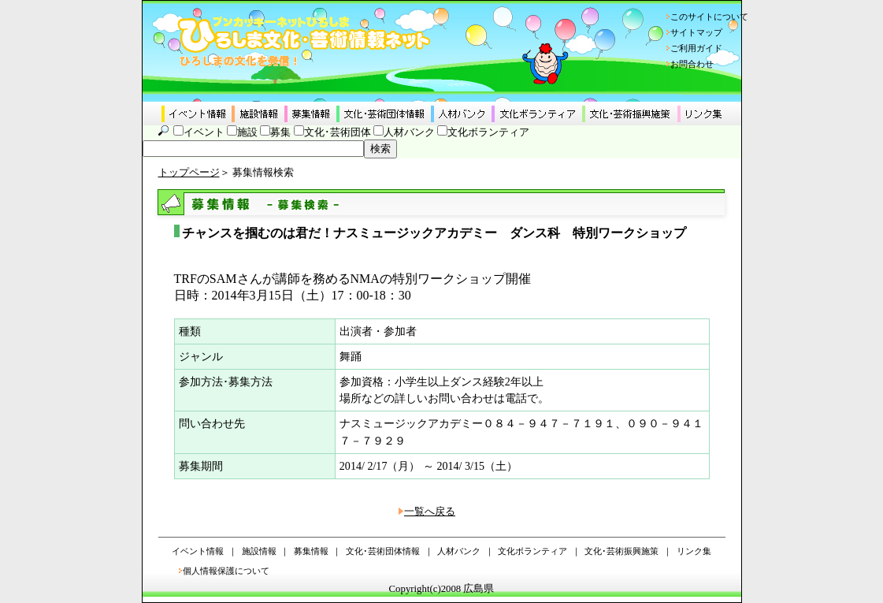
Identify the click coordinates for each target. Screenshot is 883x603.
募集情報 (311, 551)
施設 (247, 132)
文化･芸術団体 (337, 132)
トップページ (189, 172)
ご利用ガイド (696, 48)
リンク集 (694, 551)
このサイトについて (709, 16)
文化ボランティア (488, 132)
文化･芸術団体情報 (383, 551)
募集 (280, 132)
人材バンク (409, 132)
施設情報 (259, 551)
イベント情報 (198, 551)
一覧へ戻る (429, 511)
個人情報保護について (226, 570)
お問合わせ (692, 64)
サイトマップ (696, 32)
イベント (204, 132)
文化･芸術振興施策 (621, 551)
